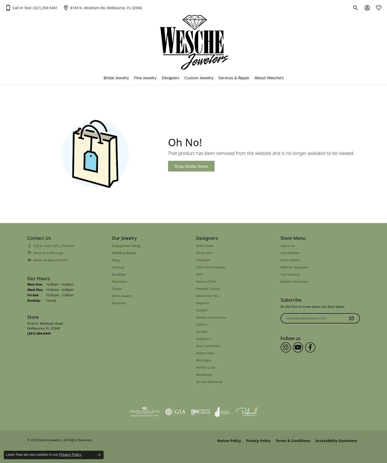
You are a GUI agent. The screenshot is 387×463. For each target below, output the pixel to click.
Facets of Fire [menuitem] (206, 281)
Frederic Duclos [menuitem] (208, 288)
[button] (31, 8)
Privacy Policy (258, 440)
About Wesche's (269, 77)
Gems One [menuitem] (204, 253)
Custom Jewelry (198, 77)
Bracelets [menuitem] (119, 274)
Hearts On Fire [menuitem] (207, 295)
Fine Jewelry (145, 77)
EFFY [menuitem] (199, 274)
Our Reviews (290, 253)
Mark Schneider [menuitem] (208, 346)
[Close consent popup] (99, 454)
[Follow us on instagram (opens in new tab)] (286, 347)
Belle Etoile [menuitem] (204, 245)
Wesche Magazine (294, 267)
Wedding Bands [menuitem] (124, 253)
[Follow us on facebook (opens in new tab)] (310, 347)
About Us (288, 245)
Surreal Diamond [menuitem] (209, 381)
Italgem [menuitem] (202, 310)
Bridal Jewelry (116, 77)
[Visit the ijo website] (200, 411)
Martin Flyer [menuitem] (205, 353)
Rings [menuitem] (116, 260)
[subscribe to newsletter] (351, 318)
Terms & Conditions (293, 440)
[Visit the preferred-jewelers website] (246, 411)
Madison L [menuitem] (204, 338)
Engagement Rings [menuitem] (126, 245)
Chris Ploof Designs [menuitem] (211, 267)
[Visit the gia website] (175, 411)
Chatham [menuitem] (203, 260)
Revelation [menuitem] (204, 374)
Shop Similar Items (191, 166)
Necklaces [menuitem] (119, 281)
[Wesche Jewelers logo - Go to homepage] (193, 38)
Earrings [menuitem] (118, 267)
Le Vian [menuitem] (201, 331)
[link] (102, 8)
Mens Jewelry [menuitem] (122, 295)
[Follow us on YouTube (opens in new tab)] (298, 347)
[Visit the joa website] (222, 411)
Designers (170, 77)
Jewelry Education (294, 281)
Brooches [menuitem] (119, 303)
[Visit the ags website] (144, 411)
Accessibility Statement (336, 440)
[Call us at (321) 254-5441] (39, 333)
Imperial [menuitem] (202, 303)
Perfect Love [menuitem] (205, 367)
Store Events (290, 260)
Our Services (290, 274)
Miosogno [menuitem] (204, 360)
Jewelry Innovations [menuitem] (211, 317)
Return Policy (229, 440)
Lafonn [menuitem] (201, 324)
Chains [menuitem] (117, 288)
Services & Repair (233, 77)
